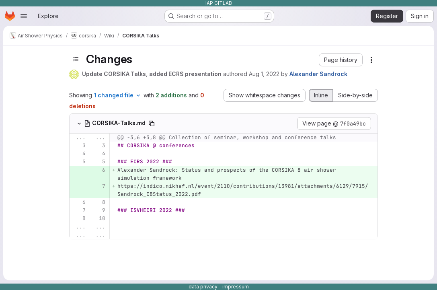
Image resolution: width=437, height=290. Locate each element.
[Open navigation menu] (23, 16)
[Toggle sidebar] (75, 59)
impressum (235, 287)
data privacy (203, 287)
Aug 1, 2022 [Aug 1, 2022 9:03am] (264, 73)
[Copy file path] (151, 123)
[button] (341, 59)
